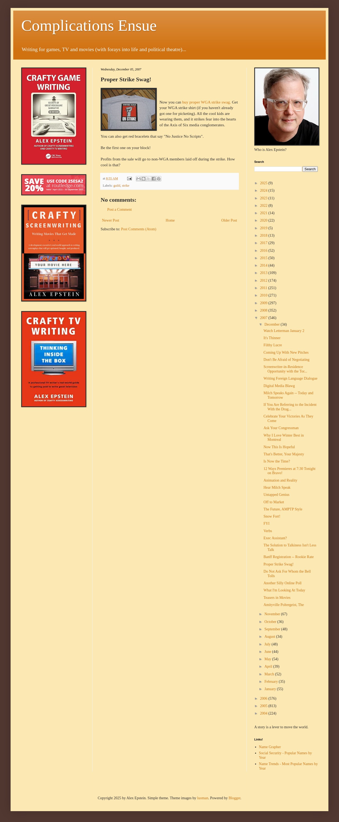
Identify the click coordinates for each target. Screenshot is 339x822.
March (269, 674)
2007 (264, 318)
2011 (264, 288)
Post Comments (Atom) (138, 229)
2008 (264, 310)
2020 (264, 220)
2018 (264, 235)
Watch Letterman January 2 (284, 331)
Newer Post (110, 220)
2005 (264, 706)
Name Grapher (270, 747)
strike (125, 185)
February (271, 682)
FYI (267, 523)
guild (116, 185)
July (267, 644)
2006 (264, 698)
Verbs (268, 531)
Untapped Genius (276, 495)
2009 (264, 303)
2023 (264, 198)
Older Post (229, 220)
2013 (264, 273)
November (272, 614)
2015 (264, 258)
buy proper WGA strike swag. (206, 102)
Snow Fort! (272, 516)
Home (170, 220)
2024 (264, 190)
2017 (264, 243)
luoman (202, 798)
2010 (264, 295)
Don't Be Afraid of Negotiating (287, 360)
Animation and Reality (280, 480)
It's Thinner (272, 338)
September (272, 629)
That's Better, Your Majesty (284, 454)
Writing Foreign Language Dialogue (291, 378)
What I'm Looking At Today (284, 590)
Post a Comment (119, 210)
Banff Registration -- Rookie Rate (289, 557)
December (272, 324)
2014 (264, 265)
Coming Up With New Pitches (286, 352)
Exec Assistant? (275, 538)
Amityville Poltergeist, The (284, 605)
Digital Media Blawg (279, 386)
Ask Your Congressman (281, 428)
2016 (264, 251)
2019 (264, 228)
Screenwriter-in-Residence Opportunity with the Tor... (285, 369)
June (268, 652)
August (270, 637)
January (270, 689)
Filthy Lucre (273, 345)
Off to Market (274, 502)
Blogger (234, 798)
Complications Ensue (89, 25)
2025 (264, 183)
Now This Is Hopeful (279, 447)
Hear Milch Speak (277, 487)
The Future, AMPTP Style (283, 509)
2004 (264, 713)
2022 (264, 206)
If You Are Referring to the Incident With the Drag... (290, 407)
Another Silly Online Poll (283, 583)
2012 (264, 280)
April (268, 666)
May (268, 659)
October (270, 622)
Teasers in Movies (277, 598)
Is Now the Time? (277, 461)
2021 (264, 213)
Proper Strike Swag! (279, 564)
